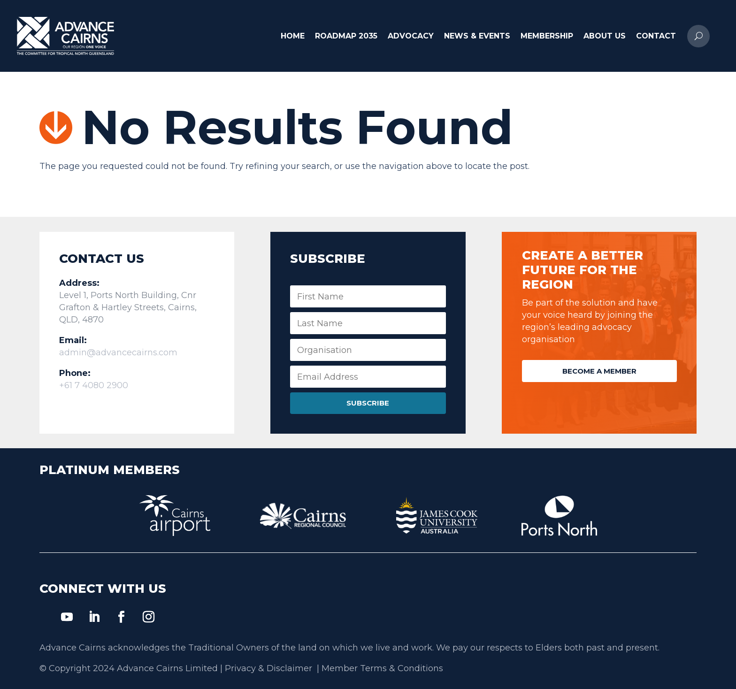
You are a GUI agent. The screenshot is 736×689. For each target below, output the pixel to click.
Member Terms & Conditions (382, 668)
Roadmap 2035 (346, 35)
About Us (604, 35)
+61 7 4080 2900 (93, 385)
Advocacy (411, 35)
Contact (656, 35)
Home (293, 35)
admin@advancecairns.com (118, 352)
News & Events (477, 35)
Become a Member (599, 371)
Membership (547, 35)
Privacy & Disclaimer (269, 668)
